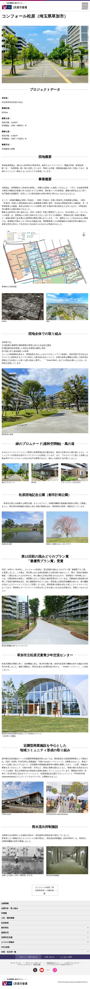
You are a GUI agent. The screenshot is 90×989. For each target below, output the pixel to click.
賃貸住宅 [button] (45, 933)
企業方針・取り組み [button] (9, 908)
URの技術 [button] (5, 947)
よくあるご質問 (66, 957)
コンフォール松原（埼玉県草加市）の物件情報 (44, 890)
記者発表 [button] (5, 923)
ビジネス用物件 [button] (45, 942)
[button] (85, 4)
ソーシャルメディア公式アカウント (60, 965)
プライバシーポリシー (33, 963)
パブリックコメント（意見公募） (29, 965)
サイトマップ (16, 963)
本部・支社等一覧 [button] (45, 952)
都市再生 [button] (45, 928)
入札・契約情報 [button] (7, 918)
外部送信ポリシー (53, 963)
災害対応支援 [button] (45, 937)
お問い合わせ (49, 957)
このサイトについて (71, 963)
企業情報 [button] (5, 903)
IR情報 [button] (4, 913)
